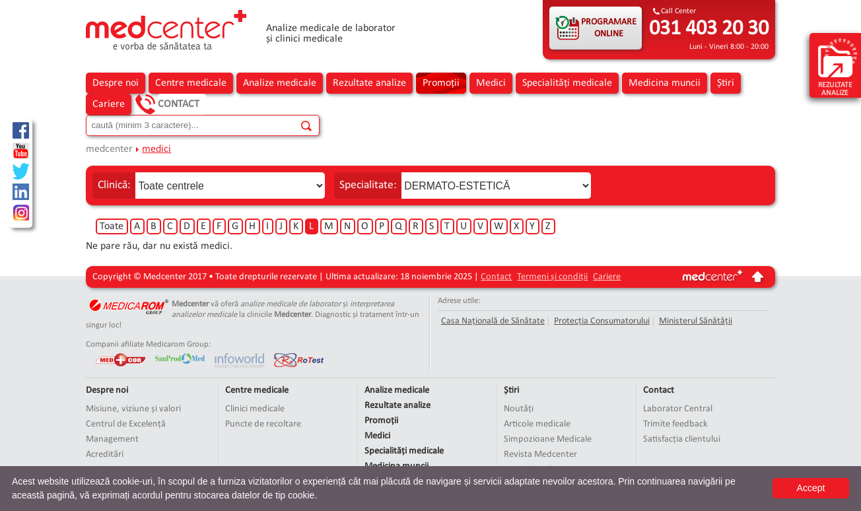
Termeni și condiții (552, 277)
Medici (491, 83)
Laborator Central (677, 409)
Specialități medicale (567, 83)
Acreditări (104, 455)
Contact (178, 104)
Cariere (108, 104)
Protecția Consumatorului (602, 321)
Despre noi (115, 83)
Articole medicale (537, 424)
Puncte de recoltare (263, 424)
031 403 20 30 (709, 29)
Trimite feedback (675, 424)
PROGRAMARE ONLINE (609, 28)
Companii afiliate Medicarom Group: (148, 344)
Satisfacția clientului (681, 439)
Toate (111, 226)
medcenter (109, 149)
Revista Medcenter (540, 455)
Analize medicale (279, 83)
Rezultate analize (369, 83)
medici (156, 149)
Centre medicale (190, 83)
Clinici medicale (255, 409)
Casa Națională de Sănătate (493, 321)
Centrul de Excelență (126, 424)
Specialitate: (368, 185)
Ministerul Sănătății (695, 321)
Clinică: (114, 185)
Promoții (441, 83)
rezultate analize (837, 66)
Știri (725, 83)
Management (112, 439)
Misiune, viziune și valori (133, 409)
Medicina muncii (665, 83)
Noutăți (519, 409)
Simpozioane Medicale (548, 439)
